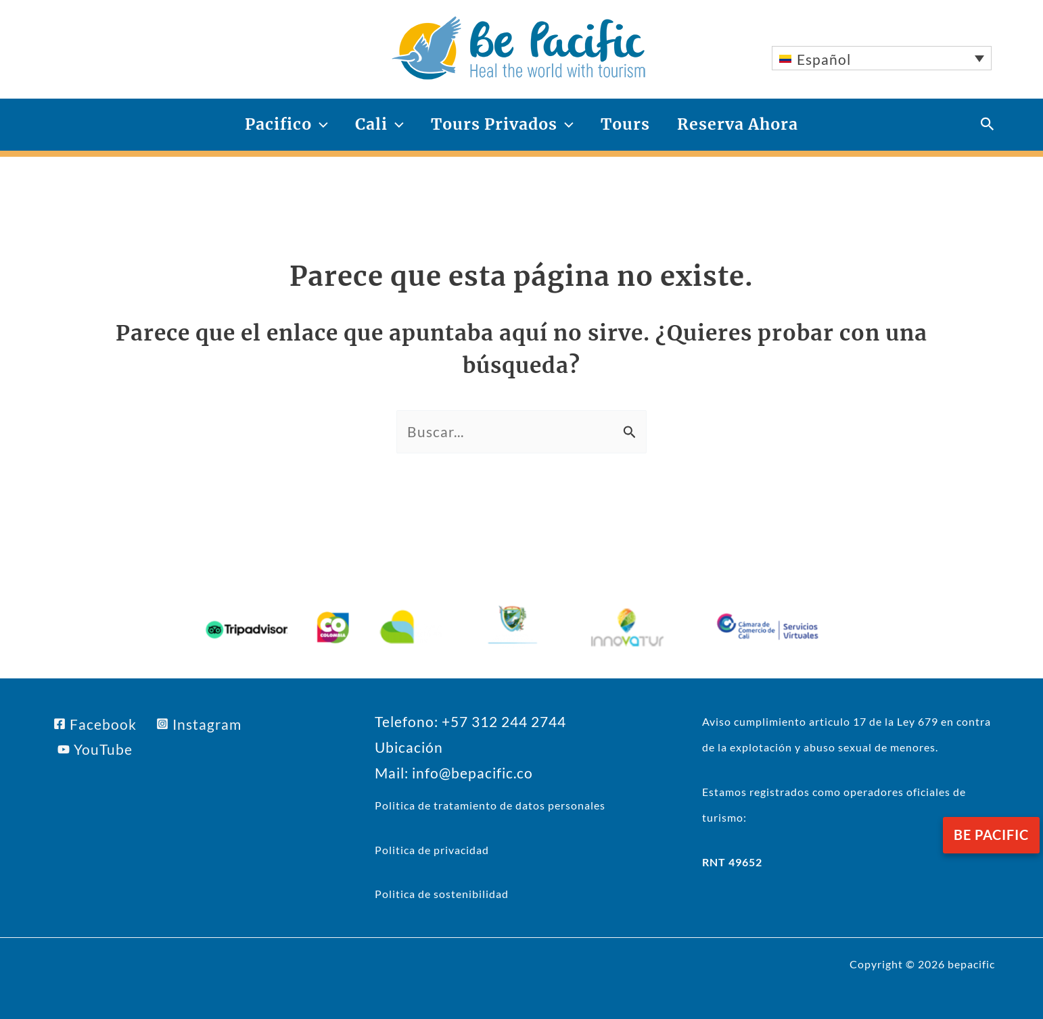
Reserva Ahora (737, 124)
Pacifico (286, 124)
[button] (987, 124)
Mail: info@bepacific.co (454, 772)
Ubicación (409, 747)
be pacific (991, 834)
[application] (320, 124)
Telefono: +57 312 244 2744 (470, 721)
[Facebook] (95, 724)
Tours (625, 124)
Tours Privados (502, 124)
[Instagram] (199, 724)
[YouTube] (95, 749)
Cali (379, 124)
